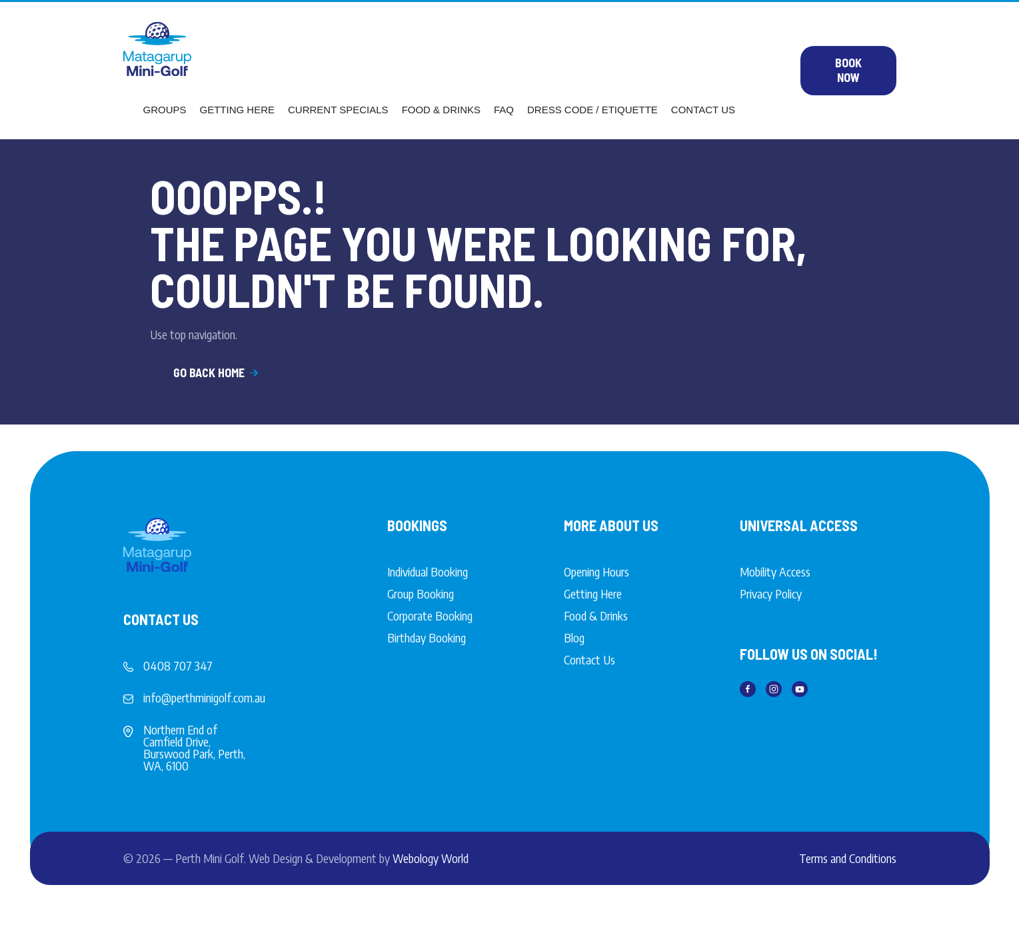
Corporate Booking (430, 615)
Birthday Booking (426, 637)
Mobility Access (775, 571)
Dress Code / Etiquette (592, 109)
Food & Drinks (441, 109)
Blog (574, 637)
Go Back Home (217, 372)
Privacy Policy (771, 593)
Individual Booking (427, 571)
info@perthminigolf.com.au (204, 697)
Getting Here (237, 109)
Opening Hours (596, 571)
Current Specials (338, 109)
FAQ (504, 109)
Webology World (431, 858)
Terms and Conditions (847, 858)
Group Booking (420, 593)
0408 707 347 (178, 665)
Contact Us (703, 109)
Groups (165, 109)
